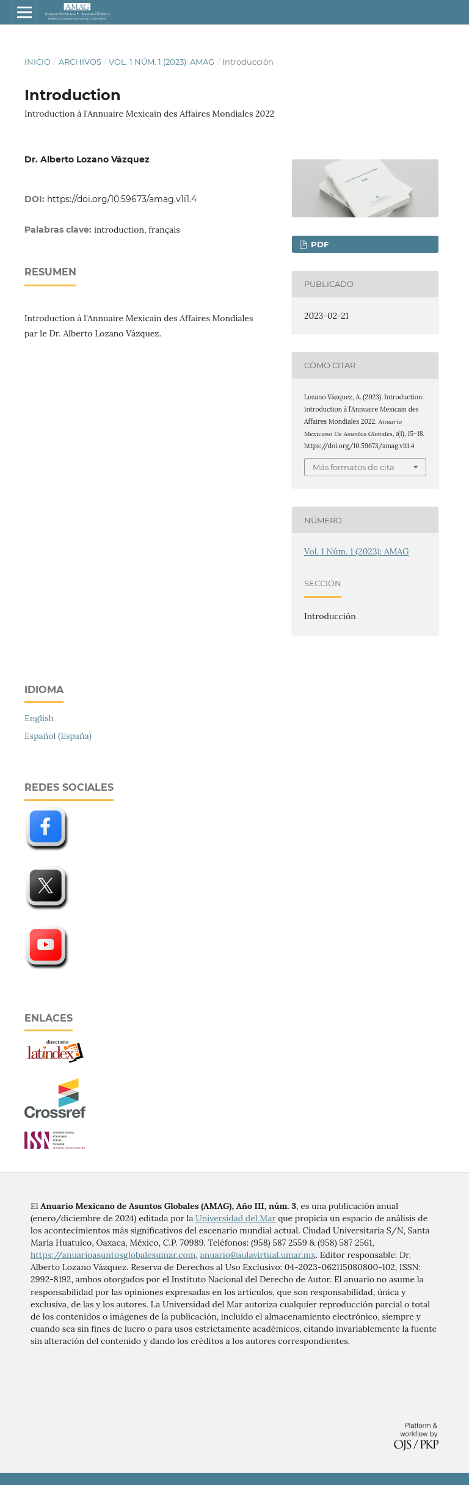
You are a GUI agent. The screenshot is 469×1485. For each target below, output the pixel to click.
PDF (318, 244)
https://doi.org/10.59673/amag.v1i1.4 (122, 199)
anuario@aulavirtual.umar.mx (257, 1254)
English (39, 718)
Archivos (80, 62)
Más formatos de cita (353, 467)
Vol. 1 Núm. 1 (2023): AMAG (161, 62)
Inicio (37, 62)
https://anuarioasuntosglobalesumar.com (113, 1254)
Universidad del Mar (235, 1218)
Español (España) (58, 735)
